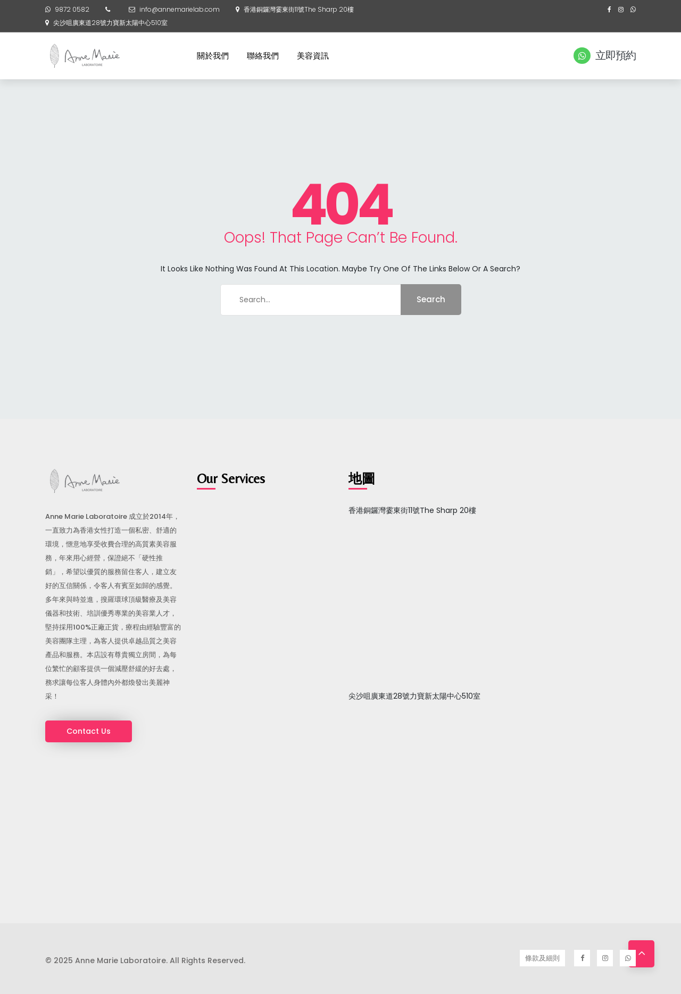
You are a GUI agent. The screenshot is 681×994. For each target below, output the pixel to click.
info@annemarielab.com (179, 9)
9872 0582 (72, 9)
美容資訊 (313, 55)
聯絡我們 (263, 55)
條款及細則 (542, 958)
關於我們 (213, 55)
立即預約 (605, 55)
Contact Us (89, 731)
